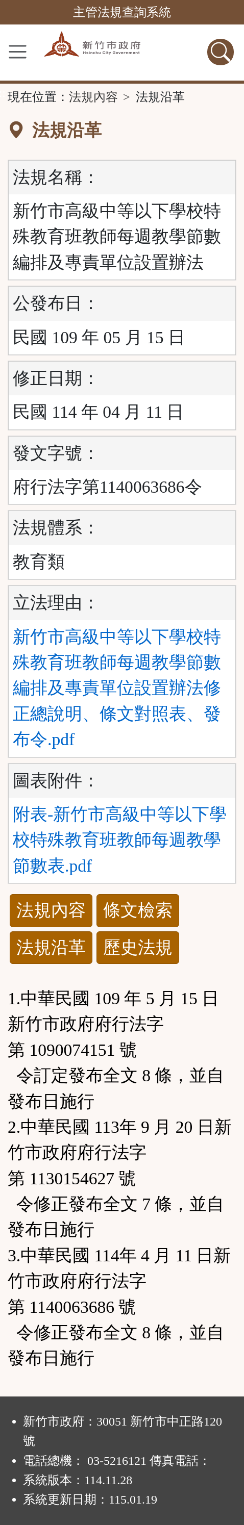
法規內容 (93, 97)
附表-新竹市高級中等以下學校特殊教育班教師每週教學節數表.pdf (120, 840)
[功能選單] (18, 52)
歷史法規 (138, 947)
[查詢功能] (220, 52)
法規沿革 (51, 947)
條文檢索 (138, 910)
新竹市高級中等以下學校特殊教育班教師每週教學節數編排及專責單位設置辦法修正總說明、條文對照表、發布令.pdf (117, 688)
